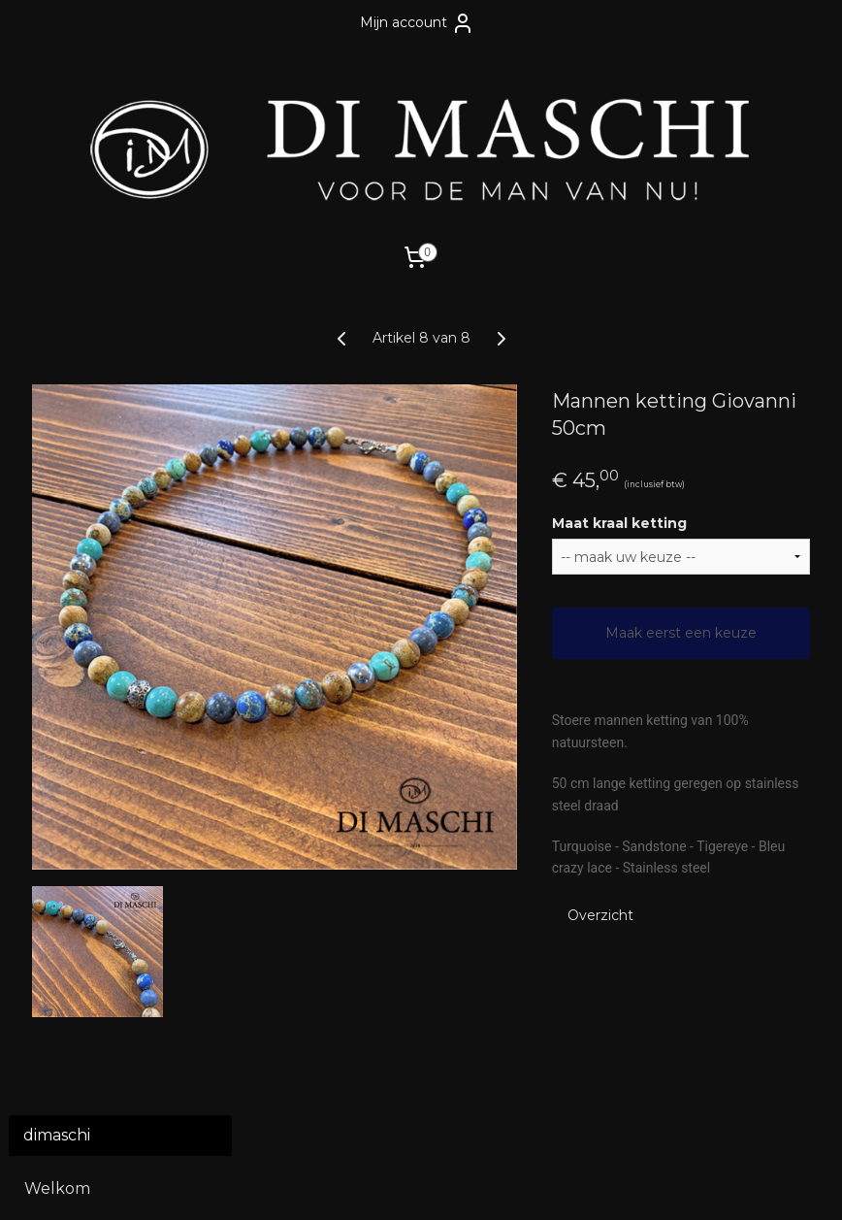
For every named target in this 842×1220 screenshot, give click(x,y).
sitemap (334, 1184)
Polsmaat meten (88, 636)
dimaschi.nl (337, 1083)
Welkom (57, 369)
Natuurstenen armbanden (120, 461)
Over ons (59, 850)
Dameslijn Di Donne (100, 701)
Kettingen (63, 502)
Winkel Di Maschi (89, 883)
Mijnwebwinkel (612, 1184)
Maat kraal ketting (704, 523)
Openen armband (94, 668)
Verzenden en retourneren (79, 810)
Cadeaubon (69, 586)
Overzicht (686, 954)
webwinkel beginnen (442, 1184)
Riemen (54, 535)
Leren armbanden (120, 420)
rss (370, 1184)
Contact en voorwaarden (76, 760)
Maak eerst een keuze (724, 642)
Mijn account (417, 23)
